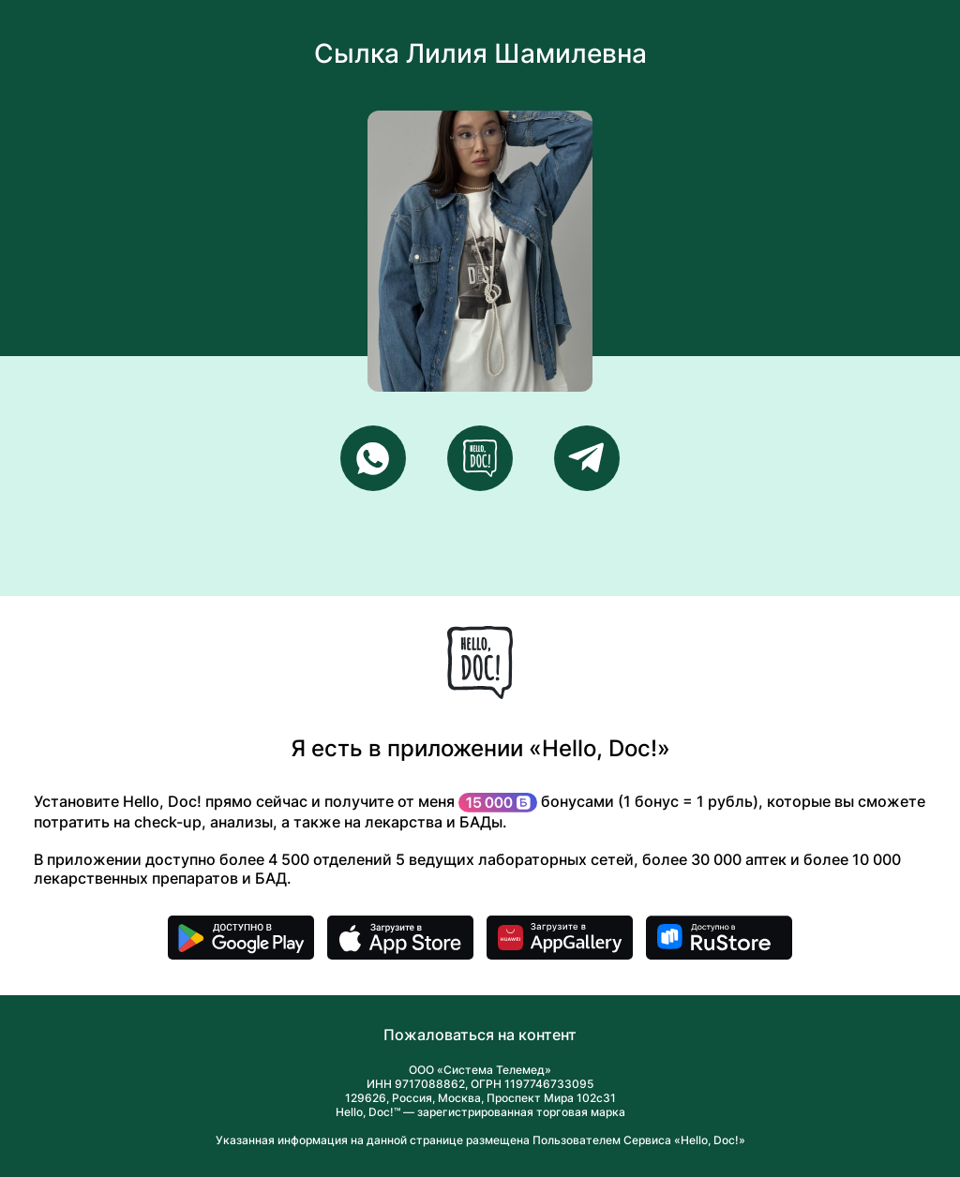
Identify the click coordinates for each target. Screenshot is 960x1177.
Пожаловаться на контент (480, 1034)
